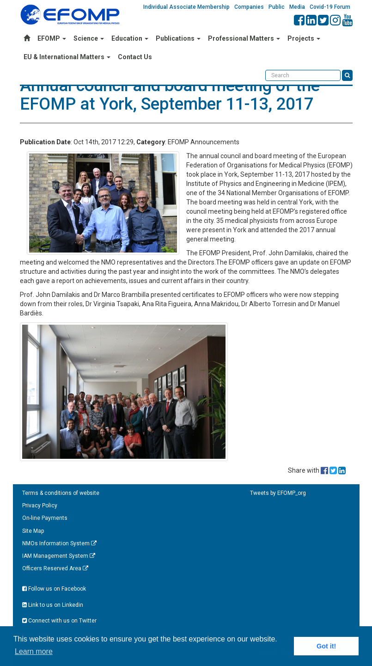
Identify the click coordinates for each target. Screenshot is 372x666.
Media (297, 7)
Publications (178, 38)
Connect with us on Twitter (59, 620)
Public (276, 7)
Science (88, 38)
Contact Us (135, 57)
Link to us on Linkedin (52, 605)
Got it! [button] (326, 646)
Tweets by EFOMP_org (278, 493)
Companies (249, 7)
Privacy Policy (39, 505)
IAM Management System (58, 556)
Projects (303, 38)
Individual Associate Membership (186, 7)
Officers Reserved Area (55, 568)
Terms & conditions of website (60, 493)
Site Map (33, 531)
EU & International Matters (67, 57)
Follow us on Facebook (54, 589)
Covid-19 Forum (330, 7)
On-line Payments (44, 518)
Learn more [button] (34, 651)
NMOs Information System (59, 543)
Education (129, 38)
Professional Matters (244, 38)
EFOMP (51, 38)
